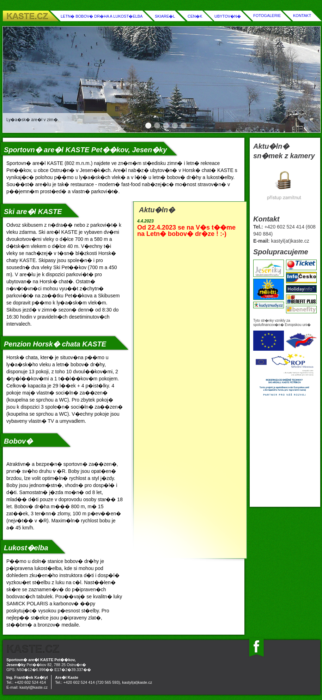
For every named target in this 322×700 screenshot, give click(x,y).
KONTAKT (302, 15)
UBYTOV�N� (227, 16)
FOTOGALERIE (267, 15)
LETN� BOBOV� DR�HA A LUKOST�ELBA (101, 16)
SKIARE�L (165, 16)
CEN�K (195, 16)
